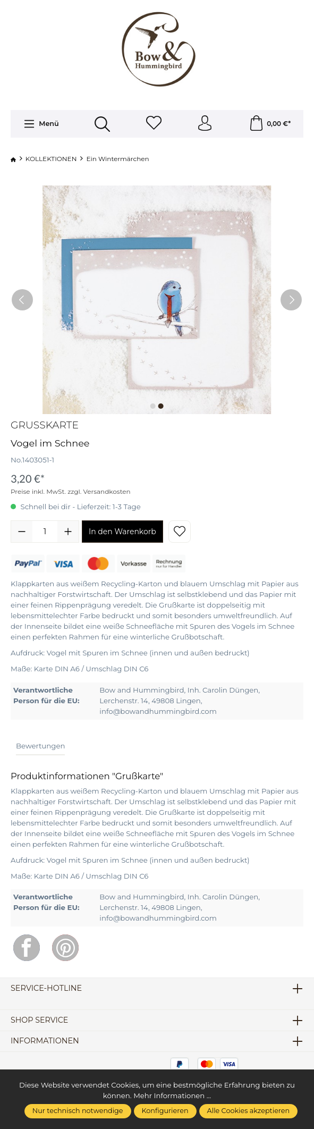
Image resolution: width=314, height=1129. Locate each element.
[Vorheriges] (22, 300)
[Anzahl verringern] (21, 532)
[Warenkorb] (270, 124)
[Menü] (40, 124)
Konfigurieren (165, 1111)
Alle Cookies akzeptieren (248, 1111)
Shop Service (40, 1020)
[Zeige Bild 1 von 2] (153, 406)
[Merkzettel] (154, 124)
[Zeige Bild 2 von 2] (161, 406)
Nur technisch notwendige (77, 1111)
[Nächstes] (291, 300)
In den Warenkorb (122, 532)
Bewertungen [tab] (40, 746)
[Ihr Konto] (205, 124)
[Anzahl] (45, 532)
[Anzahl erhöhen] (68, 532)
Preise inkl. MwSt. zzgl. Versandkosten (71, 492)
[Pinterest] (65, 948)
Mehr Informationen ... (172, 1095)
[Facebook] (27, 948)
